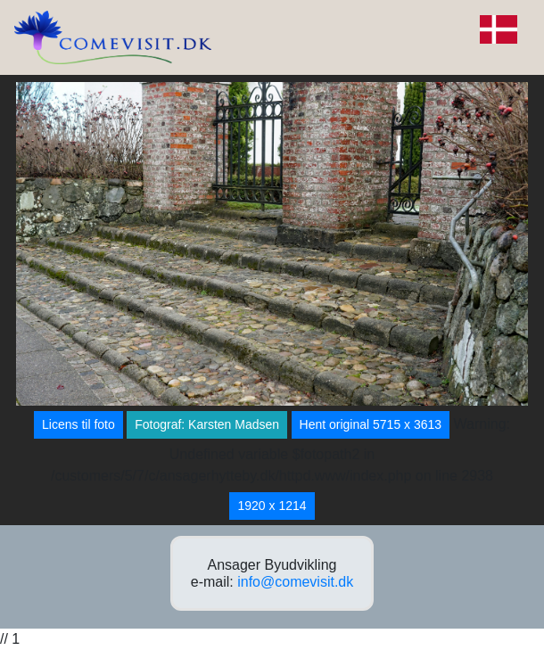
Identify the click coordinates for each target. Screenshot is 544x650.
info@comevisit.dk (295, 581)
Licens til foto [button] (78, 424)
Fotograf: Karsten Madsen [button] (207, 424)
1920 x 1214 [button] (271, 505)
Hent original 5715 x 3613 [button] (371, 424)
